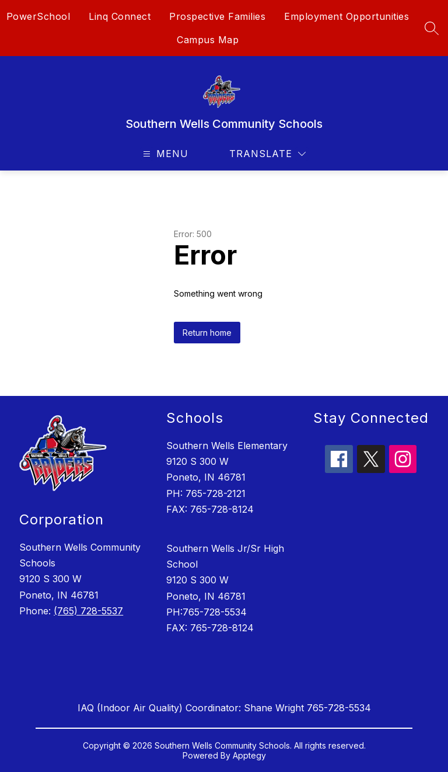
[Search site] (432, 28)
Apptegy (249, 755)
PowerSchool (38, 16)
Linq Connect (119, 16)
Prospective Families (217, 16)
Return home (207, 333)
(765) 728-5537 (88, 611)
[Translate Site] (267, 154)
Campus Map (208, 40)
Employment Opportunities (346, 16)
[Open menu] (164, 154)
